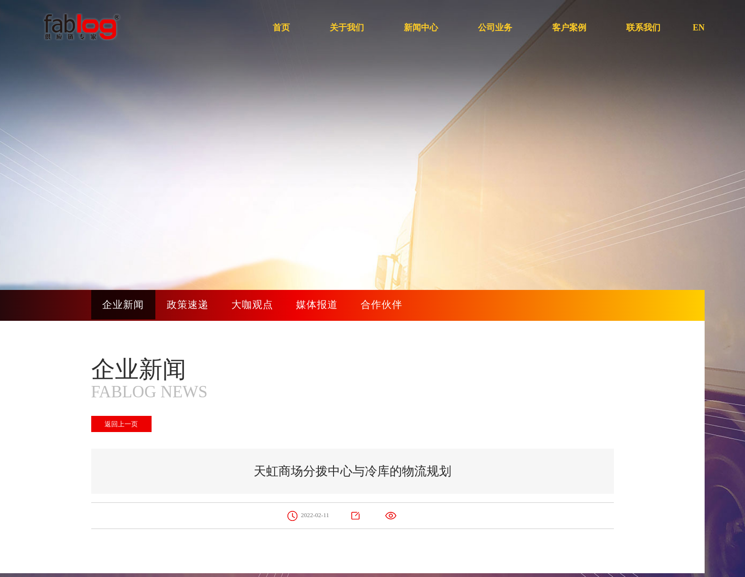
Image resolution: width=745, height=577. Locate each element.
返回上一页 (122, 424)
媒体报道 (327, 305)
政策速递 (192, 305)
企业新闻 (125, 305)
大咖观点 (260, 305)
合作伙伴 (395, 305)
